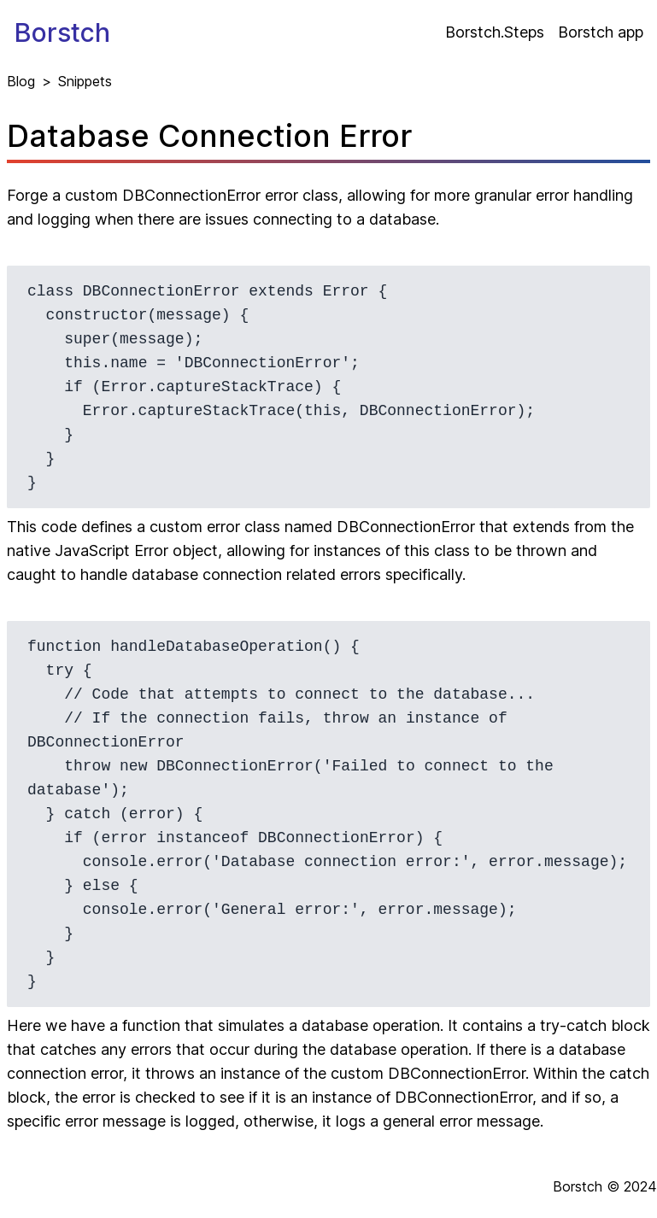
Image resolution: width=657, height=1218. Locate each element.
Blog (21, 81)
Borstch (62, 32)
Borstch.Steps (494, 32)
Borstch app (600, 32)
